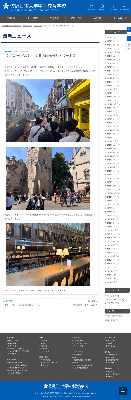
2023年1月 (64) (113, 182)
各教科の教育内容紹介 (16, 368)
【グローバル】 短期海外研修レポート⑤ (21, 305)
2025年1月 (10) (113, 93)
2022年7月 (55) (113, 204)
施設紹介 (44, 346)
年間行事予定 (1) (111, 321)
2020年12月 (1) (113, 275)
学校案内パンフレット (16, 348)
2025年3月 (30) (113, 86)
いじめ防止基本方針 (15, 373)
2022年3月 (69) (113, 219)
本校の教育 (33, 19)
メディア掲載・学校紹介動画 (18, 351)
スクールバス (45, 351)
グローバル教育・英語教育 (17, 365)
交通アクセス (110, 341)
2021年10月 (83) (113, 238)
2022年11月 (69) (113, 189)
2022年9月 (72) (113, 197)
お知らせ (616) (113, 296)
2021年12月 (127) (114, 230)
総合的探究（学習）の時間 (17, 370)
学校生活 (54, 19)
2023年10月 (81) (113, 149)
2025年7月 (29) (113, 71)
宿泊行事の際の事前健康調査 (83, 365)
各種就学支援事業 (112, 360)
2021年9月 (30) (113, 241)
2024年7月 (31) (113, 115)
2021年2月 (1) (112, 267)
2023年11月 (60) (113, 145)
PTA (74, 357)
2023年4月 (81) (113, 171)
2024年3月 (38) (113, 130)
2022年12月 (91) (113, 186)
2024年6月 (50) (113, 119)
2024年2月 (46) (113, 134)
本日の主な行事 (111, 355)
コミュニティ (120, 19)
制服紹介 (44, 348)
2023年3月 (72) (113, 175)
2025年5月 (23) (113, 78)
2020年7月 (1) (112, 282)
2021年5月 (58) (113, 256)
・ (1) (107, 317)
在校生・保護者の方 (113, 374)
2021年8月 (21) (113, 245)
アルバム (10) (116, 317)
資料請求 (109, 343)
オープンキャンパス (80, 343)
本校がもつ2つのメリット (50, 363)
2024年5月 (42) (113, 123)
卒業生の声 (45, 365)
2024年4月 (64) (113, 126)
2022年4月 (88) (113, 215)
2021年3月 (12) (113, 264)
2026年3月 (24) (113, 41)
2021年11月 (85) (113, 234)
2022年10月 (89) (113, 193)
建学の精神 (12, 343)
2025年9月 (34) (113, 63)
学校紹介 (11, 19)
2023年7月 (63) (113, 160)
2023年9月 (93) (113, 152)
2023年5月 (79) (113, 167)
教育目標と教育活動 (15, 363)
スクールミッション (15, 346)
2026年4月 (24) (113, 37)
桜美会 (75, 363)
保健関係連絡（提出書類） (82, 360)
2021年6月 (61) (113, 253)
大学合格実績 (45, 360)
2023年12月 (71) (113, 141)
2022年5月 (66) (113, 212)
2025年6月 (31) (113, 74)
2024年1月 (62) (113, 138)
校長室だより (78, 355)
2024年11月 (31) (113, 100)
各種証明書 (110, 357)
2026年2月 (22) (113, 45)
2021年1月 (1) (112, 271)
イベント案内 (78, 346)
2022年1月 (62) (113, 227)
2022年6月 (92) (113, 208)
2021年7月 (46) (113, 249)
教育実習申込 (110, 363)
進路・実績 (76, 19)
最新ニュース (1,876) (115, 299)
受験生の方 (110, 371)
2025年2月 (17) (113, 89)
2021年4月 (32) (113, 260)
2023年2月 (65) (113, 178)
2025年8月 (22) (113, 67)
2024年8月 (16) (113, 112)
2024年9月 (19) (113, 108)
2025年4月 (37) (113, 82)
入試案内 (98, 19)
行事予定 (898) (113, 303)
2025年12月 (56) (113, 52)
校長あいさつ (13, 341)
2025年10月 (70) (113, 60)
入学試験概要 (78, 341)
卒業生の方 (110, 377)
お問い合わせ (110, 346)
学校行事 (44, 341)
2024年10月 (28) (113, 104)
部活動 (43, 343)
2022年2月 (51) (113, 223)
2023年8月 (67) (113, 156)
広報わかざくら (13, 354)
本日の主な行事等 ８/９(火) (85, 305)
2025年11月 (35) (113, 56)
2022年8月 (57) (113, 201)
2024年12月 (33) (113, 97)
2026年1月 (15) (113, 48)
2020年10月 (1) (113, 278)
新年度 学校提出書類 (80, 368)
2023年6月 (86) (113, 163)
